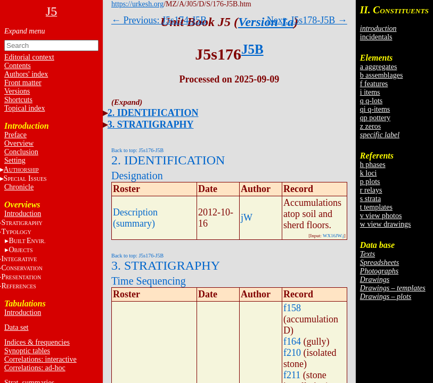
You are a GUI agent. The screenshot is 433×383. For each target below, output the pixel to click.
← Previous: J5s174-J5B (159, 20)
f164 (292, 341)
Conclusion (21, 152)
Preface (15, 135)
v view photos (381, 216)
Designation (137, 175)
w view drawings (385, 224)
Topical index (24, 108)
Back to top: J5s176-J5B (137, 150)
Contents (17, 66)
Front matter (23, 83)
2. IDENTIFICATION (153, 112)
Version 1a (266, 22)
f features (374, 84)
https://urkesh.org (137, 4)
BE (27, 241)
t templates (376, 207)
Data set (16, 327)
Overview (19, 143)
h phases (373, 165)
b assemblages (381, 75)
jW (246, 217)
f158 (292, 308)
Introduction (22, 214)
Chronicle (19, 187)
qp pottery (375, 118)
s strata (370, 199)
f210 (292, 352)
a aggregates (378, 67)
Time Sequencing (148, 281)
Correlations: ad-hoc (35, 368)
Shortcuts (18, 100)
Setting (15, 160)
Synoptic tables (27, 351)
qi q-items (375, 109)
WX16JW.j (333, 235)
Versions (17, 91)
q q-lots (371, 101)
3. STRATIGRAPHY (151, 124)
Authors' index (26, 74)
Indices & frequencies (37, 342)
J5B (252, 49)
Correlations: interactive (40, 359)
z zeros (370, 126)
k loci (368, 173)
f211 (291, 375)
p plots (370, 182)
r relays (371, 190)
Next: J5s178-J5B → (307, 20)
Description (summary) (135, 218)
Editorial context (29, 57)
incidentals (376, 37)
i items (370, 92)
